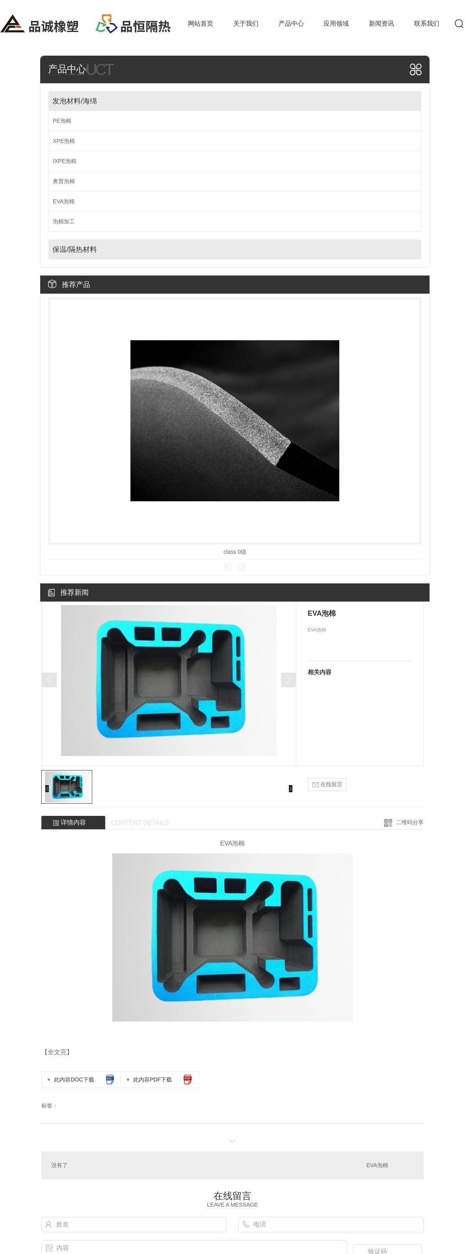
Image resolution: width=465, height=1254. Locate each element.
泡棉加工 (64, 221)
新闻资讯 (381, 23)
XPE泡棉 (64, 141)
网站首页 (200, 23)
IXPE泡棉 (64, 161)
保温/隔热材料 (74, 249)
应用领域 (336, 23)
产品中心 (291, 23)
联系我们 (426, 23)
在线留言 (327, 784)
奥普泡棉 (64, 181)
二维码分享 (410, 822)
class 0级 (234, 552)
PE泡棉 (62, 121)
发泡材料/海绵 (74, 101)
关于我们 (246, 23)
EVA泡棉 (63, 201)
